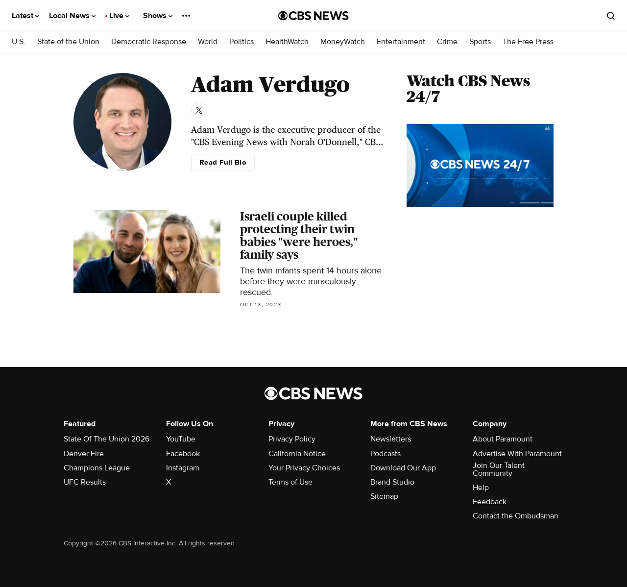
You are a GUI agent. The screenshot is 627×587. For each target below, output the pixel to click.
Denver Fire (84, 454)
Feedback (489, 502)
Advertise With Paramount (517, 454)
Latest (25, 16)
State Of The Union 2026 (106, 439)
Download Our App (403, 468)
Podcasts (385, 454)
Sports (480, 42)
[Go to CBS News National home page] (313, 16)
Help (481, 487)
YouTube (180, 439)
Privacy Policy (291, 439)
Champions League (97, 468)
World (207, 42)
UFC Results (85, 482)
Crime (447, 42)
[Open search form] (610, 15)
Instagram (182, 468)
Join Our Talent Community (499, 469)
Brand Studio (392, 482)
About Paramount (502, 439)
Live (119, 16)
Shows (157, 16)
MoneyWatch (342, 42)
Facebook (183, 454)
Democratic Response (148, 42)
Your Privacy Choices (304, 468)
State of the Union (68, 42)
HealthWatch (287, 42)
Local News (72, 16)
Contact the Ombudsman (515, 516)
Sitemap (384, 496)
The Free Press (528, 42)
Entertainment (401, 42)
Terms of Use (290, 482)
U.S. (18, 42)
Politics (241, 42)
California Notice (297, 454)
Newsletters (390, 439)
